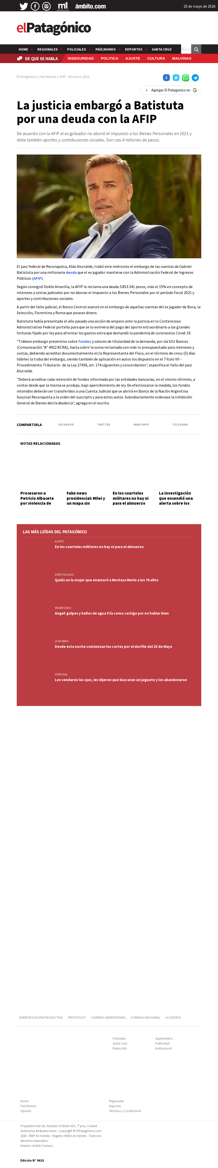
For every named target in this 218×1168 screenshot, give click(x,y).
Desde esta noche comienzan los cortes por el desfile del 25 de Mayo (113, 646)
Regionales (47, 49)
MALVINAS (181, 58)
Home (23, 49)
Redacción (120, 1048)
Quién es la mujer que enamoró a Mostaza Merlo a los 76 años (106, 580)
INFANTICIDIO (63, 608)
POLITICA (109, 58)
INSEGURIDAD (81, 58)
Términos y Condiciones (125, 1111)
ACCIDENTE (173, 1017)
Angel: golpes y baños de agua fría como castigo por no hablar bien (112, 613)
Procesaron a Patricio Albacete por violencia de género (37, 500)
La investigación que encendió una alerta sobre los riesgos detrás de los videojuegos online (176, 505)
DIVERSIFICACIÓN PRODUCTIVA (41, 1017)
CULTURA (156, 58)
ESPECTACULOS (64, 574)
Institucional (163, 1048)
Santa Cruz (162, 49)
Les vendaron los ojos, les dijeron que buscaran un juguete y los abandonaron (121, 679)
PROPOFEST (77, 1017)
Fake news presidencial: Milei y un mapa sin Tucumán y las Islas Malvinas (86, 503)
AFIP (37, 278)
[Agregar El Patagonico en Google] (170, 90)
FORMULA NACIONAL (145, 1017)
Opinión (25, 1111)
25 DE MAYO (62, 641)
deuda (71, 272)
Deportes (133, 49)
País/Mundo (105, 49)
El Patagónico (26, 76)
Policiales (76, 49)
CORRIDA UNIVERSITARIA (108, 1017)
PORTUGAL (61, 674)
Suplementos (163, 1038)
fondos (84, 341)
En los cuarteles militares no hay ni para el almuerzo (131, 498)
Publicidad (162, 1043)
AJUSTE (132, 58)
